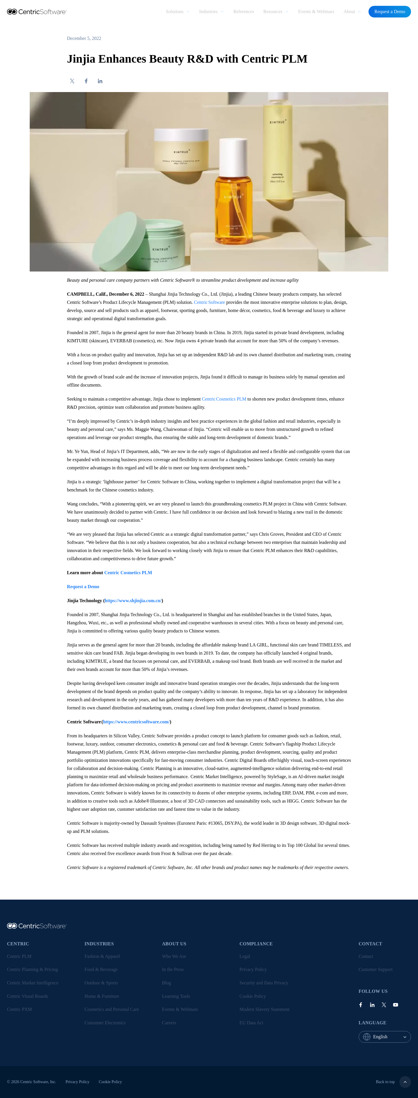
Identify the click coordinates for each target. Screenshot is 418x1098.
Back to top (393, 1082)
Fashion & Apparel (102, 956)
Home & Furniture (101, 996)
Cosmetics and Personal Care (111, 1009)
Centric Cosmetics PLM (224, 398)
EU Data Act (251, 1022)
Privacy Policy (253, 969)
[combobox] (392, 1037)
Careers (169, 1022)
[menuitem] (178, 11)
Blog (166, 982)
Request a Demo (389, 11)
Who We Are (174, 956)
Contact (366, 956)
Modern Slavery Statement (265, 1009)
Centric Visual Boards (27, 996)
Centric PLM (19, 956)
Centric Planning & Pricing (32, 969)
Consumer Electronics (105, 1022)
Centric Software (209, 302)
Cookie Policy (253, 996)
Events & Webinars (316, 11)
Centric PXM (19, 1009)
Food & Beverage (101, 969)
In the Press (173, 969)
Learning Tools (176, 996)
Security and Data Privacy (264, 982)
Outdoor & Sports (101, 982)
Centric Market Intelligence (33, 982)
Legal (245, 956)
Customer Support (376, 969)
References (243, 11)
